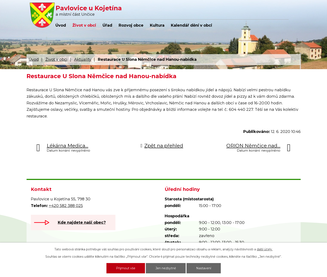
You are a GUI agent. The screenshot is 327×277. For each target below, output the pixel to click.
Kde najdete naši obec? (82, 222)
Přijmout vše (125, 268)
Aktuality (82, 59)
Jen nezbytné (165, 268)
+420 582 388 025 (66, 205)
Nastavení (203, 268)
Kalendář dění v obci (191, 25)
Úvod (60, 25)
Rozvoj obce (131, 25)
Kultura (157, 25)
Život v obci (84, 25)
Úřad (107, 25)
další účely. (265, 249)
